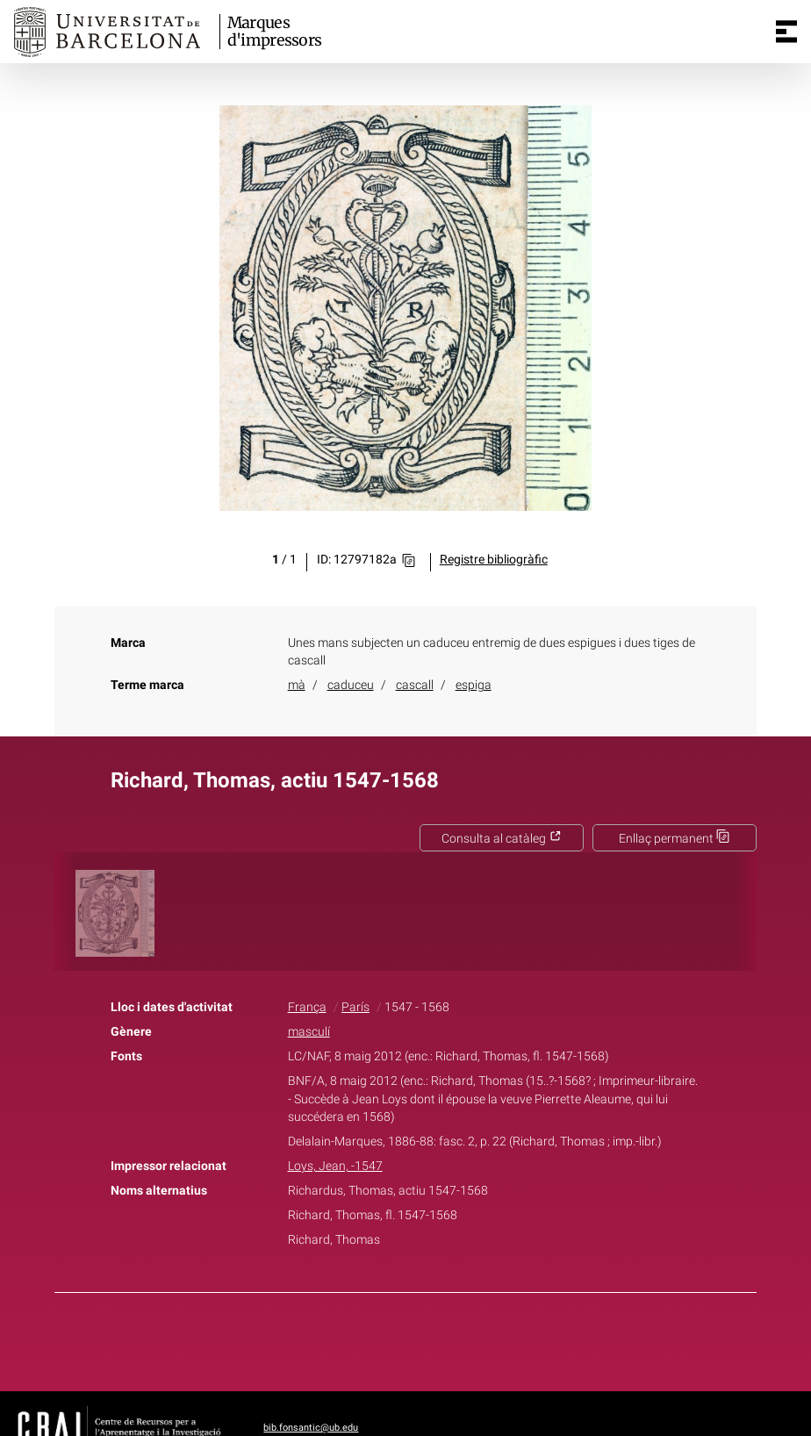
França (307, 1007)
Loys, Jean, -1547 (335, 1166)
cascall (415, 685)
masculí (309, 1031)
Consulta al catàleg (501, 838)
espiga (474, 685)
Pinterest (436, 1338)
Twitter (395, 1338)
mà (296, 685)
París (355, 1007)
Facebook (356, 1338)
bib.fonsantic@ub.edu (310, 1427)
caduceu (350, 685)
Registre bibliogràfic (494, 559)
